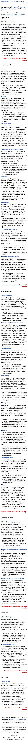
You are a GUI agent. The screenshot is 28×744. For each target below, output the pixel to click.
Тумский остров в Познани (9, 229)
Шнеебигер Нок (6, 348)
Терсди (4, 96)
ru (16, 1)
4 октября (13, 13)
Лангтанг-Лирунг (7, 295)
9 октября (22, 14)
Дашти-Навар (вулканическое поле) (12, 322)
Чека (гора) (5, 375)
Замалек (4, 69)
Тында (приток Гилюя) (8, 644)
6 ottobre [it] (14, 9)
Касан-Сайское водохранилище (11, 522)
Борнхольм (5, 202)
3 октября (6, 13)
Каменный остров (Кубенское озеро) (12, 149)
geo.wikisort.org (5, 1)
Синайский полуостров (8, 22)
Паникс (4, 485)
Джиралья (5, 176)
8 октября (15, 14)
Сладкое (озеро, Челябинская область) (13, 578)
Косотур (4, 430)
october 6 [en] (16, 7)
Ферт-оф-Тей (6, 681)
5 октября (19, 13)
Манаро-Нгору (6, 403)
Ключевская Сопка (7, 457)
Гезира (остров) (6, 123)
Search (25, 3)
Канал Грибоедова (7, 617)
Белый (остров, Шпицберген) (10, 256)
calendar (12, 1)
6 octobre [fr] (7, 9)
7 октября (9, 14)
